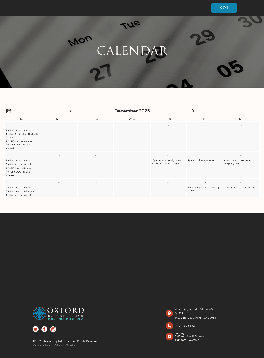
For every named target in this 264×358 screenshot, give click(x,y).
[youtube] (35, 329)
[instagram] (53, 329)
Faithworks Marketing (65, 345)
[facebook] (44, 329)
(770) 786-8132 (185, 326)
